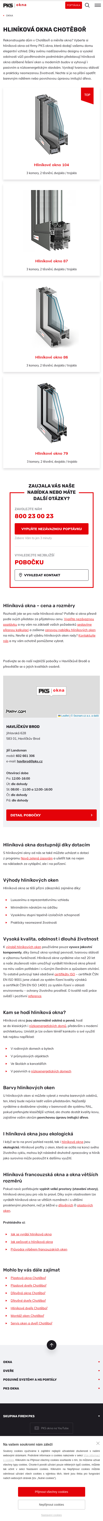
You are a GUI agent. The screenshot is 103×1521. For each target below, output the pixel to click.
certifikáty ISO (65, 974)
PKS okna (11, 1388)
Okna (7, 1362)
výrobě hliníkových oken (23, 947)
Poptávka (73, 5)
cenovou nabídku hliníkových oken (70, 630)
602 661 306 (25, 756)
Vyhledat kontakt (42, 575)
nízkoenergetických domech (51, 1071)
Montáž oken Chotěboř (27, 1316)
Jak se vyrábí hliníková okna (31, 1234)
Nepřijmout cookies (51, 1504)
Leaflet (63, 715)
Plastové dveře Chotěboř (28, 1285)
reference (34, 996)
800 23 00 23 (34, 516)
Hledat (87, 5)
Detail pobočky (25, 815)
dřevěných (65, 1205)
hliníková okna (72, 1142)
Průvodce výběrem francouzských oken (39, 1249)
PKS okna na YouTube (55, 1428)
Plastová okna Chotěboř (28, 1278)
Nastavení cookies (51, 1515)
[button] (51, 692)
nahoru (51, 1345)
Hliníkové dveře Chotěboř (29, 1308)
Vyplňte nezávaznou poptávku (51, 529)
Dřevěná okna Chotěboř (28, 1293)
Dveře (8, 1371)
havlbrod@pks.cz (30, 761)
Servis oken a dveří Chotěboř (31, 1323)
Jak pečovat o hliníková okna (32, 1242)
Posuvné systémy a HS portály (30, 1380)
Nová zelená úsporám (37, 858)
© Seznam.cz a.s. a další (85, 715)
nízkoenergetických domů (47, 1026)
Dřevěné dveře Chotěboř (28, 1301)
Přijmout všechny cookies (51, 1491)
